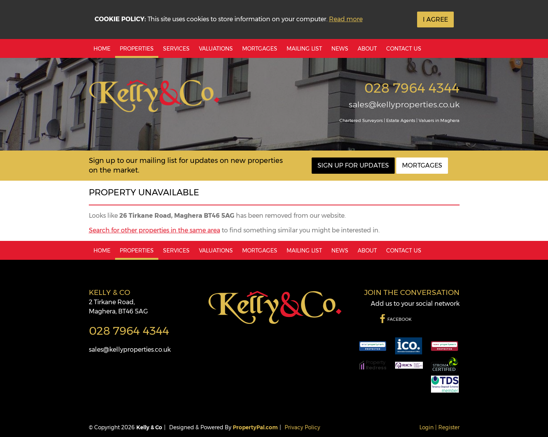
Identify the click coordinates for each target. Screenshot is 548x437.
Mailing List (304, 48)
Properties (137, 48)
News (339, 48)
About (367, 48)
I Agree (435, 19)
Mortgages (259, 48)
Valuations (216, 48)
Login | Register (439, 427)
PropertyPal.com (255, 427)
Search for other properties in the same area (154, 230)
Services (176, 48)
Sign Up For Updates (353, 165)
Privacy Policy (302, 427)
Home (101, 48)
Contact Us (403, 48)
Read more (346, 19)
